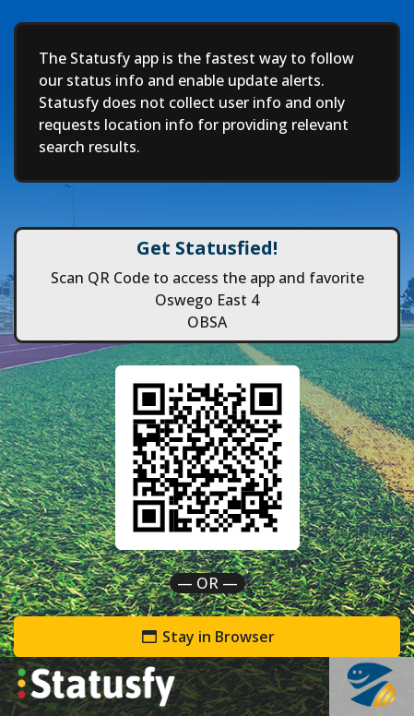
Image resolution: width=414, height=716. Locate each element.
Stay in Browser (207, 636)
